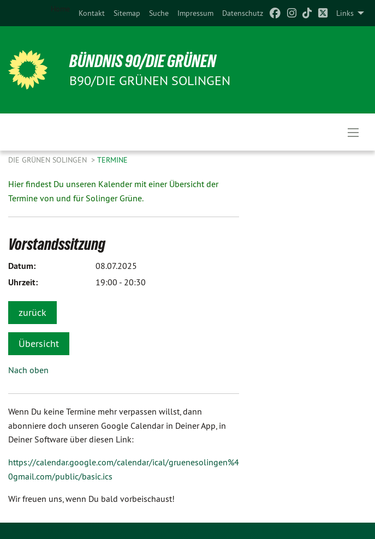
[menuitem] (92, 13)
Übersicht (39, 343)
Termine (112, 160)
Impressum (195, 13)
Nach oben (28, 369)
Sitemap (127, 13)
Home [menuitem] (60, 9)
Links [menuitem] (345, 13)
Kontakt (92, 13)
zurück (32, 312)
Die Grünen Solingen (48, 160)
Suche (159, 13)
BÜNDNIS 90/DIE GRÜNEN (142, 61)
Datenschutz (242, 13)
